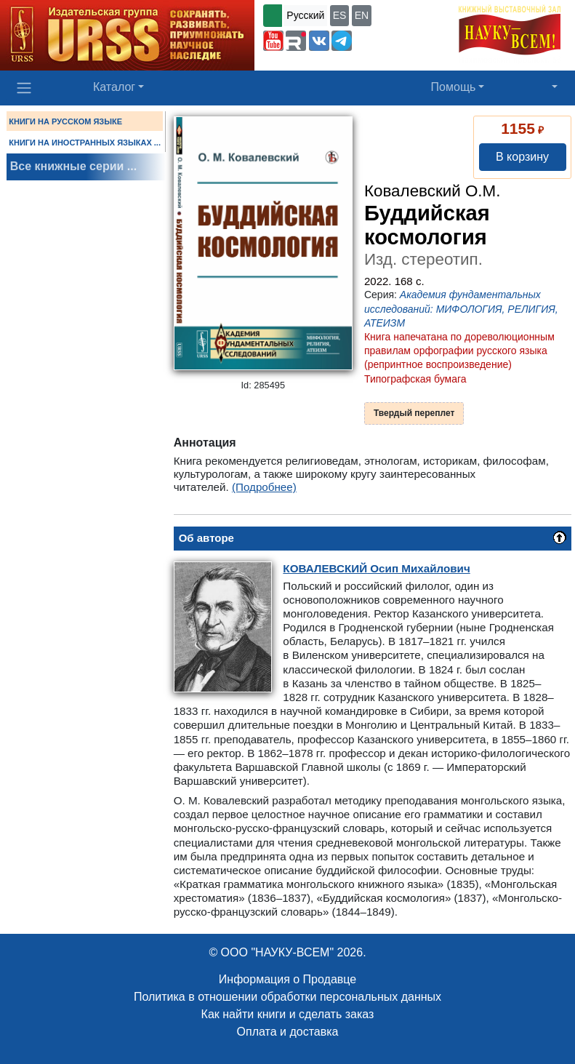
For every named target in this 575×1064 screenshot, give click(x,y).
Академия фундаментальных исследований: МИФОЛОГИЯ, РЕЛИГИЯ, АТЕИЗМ (461, 308)
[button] (273, 41)
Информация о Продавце (287, 979)
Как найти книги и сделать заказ (287, 1014)
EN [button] (362, 15)
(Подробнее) (264, 487)
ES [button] (340, 15)
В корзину (522, 157)
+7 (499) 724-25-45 (399, 39)
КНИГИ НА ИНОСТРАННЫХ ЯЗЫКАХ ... (85, 142)
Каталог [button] (114, 87)
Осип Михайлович (376, 568)
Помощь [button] (453, 87)
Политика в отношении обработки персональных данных (287, 997)
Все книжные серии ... (73, 166)
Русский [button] (305, 15)
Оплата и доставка (288, 1031)
